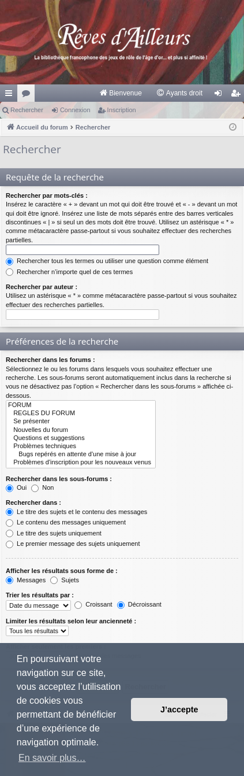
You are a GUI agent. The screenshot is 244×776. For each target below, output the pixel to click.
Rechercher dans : (33, 502)
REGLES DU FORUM (81, 413)
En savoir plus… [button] (52, 758)
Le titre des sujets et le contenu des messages (76, 511)
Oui (16, 487)
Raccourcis (11, 95)
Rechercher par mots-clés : (47, 195)
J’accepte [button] (179, 709)
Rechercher (26, 109)
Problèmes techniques (81, 446)
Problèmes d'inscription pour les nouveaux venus (81, 463)
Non (42, 487)
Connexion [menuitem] (221, 95)
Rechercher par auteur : (41, 286)
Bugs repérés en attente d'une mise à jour (81, 454)
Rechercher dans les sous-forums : (59, 478)
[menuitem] (120, 93)
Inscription (121, 109)
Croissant (93, 604)
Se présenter (81, 421)
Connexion (75, 109)
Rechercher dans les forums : (50, 359)
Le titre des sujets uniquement (54, 533)
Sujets (64, 580)
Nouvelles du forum (81, 430)
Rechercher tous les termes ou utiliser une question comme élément (107, 260)
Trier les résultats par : (40, 595)
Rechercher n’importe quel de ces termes (69, 271)
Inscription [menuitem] (238, 95)
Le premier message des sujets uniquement (73, 543)
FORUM (81, 405)
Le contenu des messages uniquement (66, 522)
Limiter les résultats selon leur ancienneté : (71, 621)
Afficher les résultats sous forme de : (62, 570)
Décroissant (139, 604)
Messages (26, 580)
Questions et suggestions (81, 438)
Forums (28, 95)
